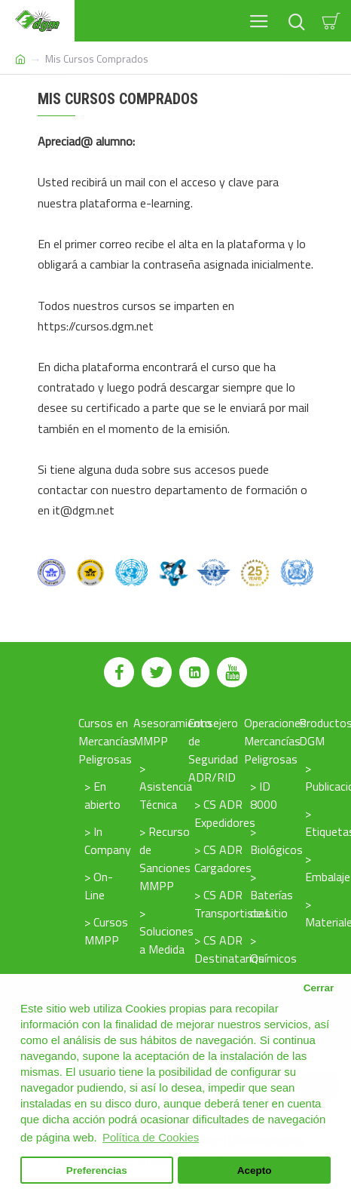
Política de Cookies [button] (150, 1137)
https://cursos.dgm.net (96, 326)
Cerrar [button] (319, 988)
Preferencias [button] (96, 1170)
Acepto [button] (254, 1170)
